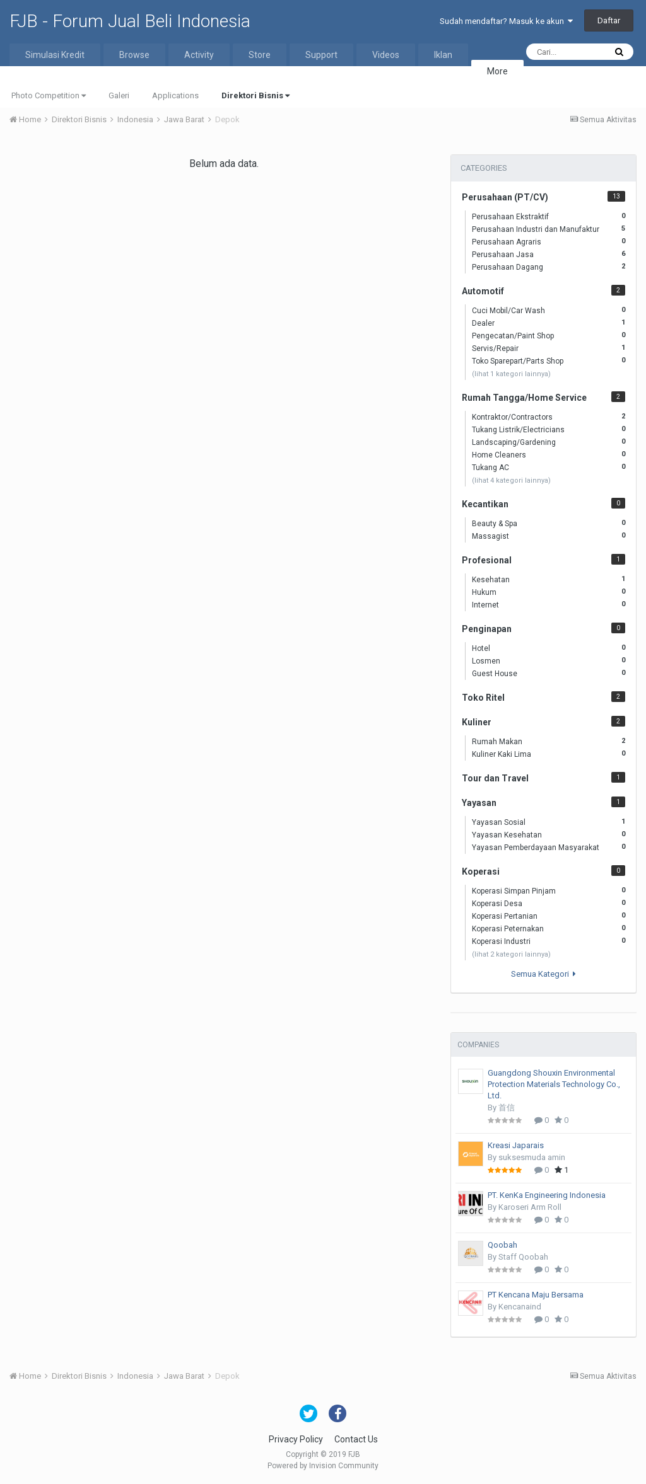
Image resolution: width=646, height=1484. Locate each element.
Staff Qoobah (523, 1257)
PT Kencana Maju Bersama (536, 1294)
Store (260, 55)
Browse (134, 55)
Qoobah (502, 1245)
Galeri (119, 95)
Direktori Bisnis (255, 95)
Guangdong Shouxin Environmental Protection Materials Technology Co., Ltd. (554, 1084)
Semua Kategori (543, 974)
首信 (506, 1107)
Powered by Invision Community (323, 1465)
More (497, 71)
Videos (385, 55)
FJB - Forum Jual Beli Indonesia (129, 21)
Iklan (443, 55)
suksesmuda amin (531, 1157)
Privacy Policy (296, 1439)
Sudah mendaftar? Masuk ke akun (506, 21)
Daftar (608, 20)
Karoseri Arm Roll (529, 1207)
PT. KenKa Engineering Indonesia (547, 1195)
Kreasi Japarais (516, 1145)
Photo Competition (48, 95)
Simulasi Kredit (55, 55)
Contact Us (356, 1439)
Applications (175, 95)
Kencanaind (519, 1306)
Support (321, 55)
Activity (199, 55)
